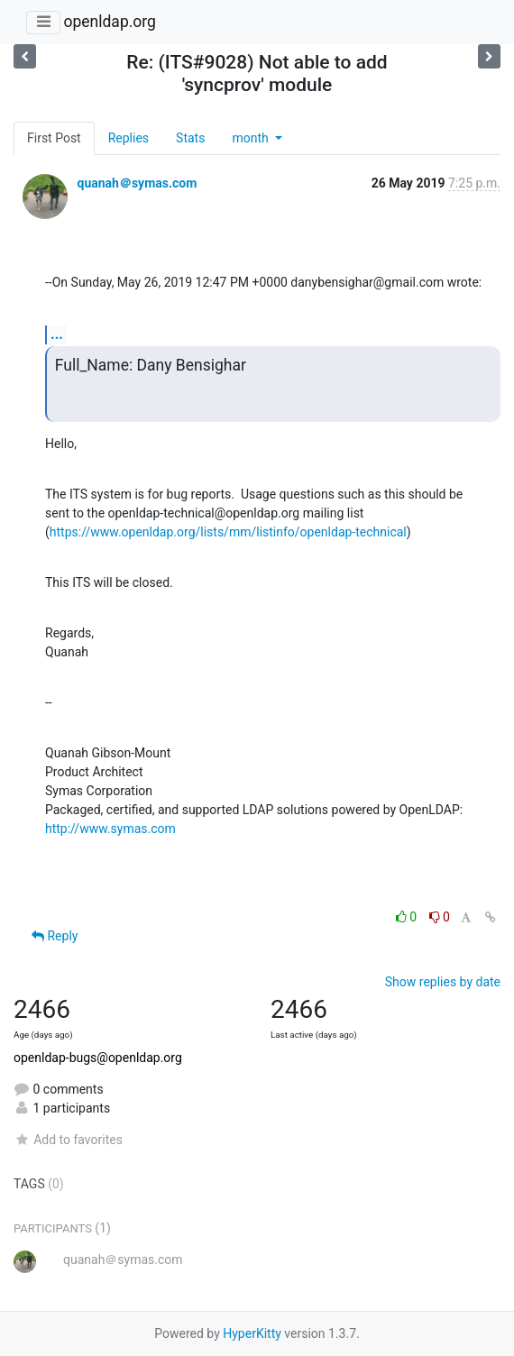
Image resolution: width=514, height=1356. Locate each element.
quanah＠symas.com (137, 183)
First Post (54, 138)
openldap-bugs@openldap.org (98, 1057)
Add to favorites (68, 1139)
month (251, 138)
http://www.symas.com (110, 828)
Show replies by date (442, 982)
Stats (190, 138)
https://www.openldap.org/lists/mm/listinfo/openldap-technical (228, 532)
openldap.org (109, 22)
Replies (128, 138)
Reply (55, 936)
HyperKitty (252, 1333)
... (56, 334)
